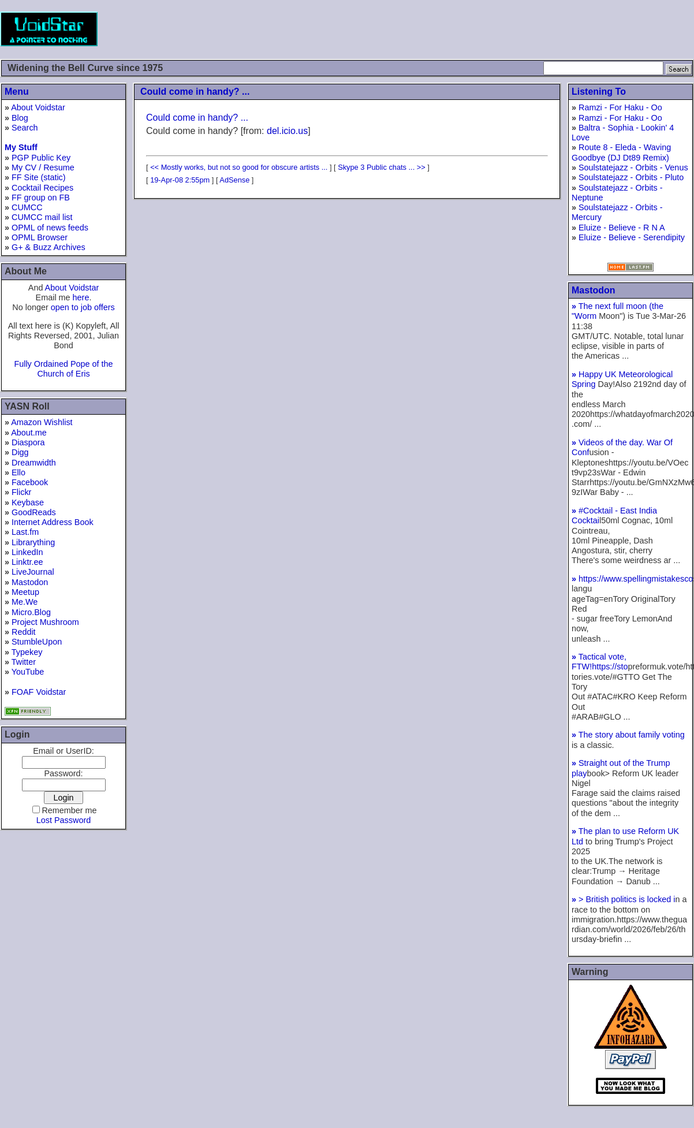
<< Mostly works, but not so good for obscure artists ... (238, 167)
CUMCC (27, 207)
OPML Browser (40, 237)
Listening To (599, 91)
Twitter (24, 662)
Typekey (27, 652)
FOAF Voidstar (39, 692)
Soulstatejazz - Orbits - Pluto (631, 177)
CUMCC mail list (42, 217)
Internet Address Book (53, 522)
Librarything (33, 542)
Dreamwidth (34, 462)
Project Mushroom (45, 622)
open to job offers (83, 307)
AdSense (234, 180)
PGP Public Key (41, 157)
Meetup (25, 592)
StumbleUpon (37, 641)
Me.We (25, 601)
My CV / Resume (43, 167)
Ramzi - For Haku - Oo (620, 107)
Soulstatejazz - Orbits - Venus (633, 167)
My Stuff (21, 147)
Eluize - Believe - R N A (622, 227)
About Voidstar (38, 107)
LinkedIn (27, 552)
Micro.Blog (31, 612)
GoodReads (34, 512)
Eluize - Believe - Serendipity (632, 237)
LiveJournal (33, 571)
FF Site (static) (39, 177)
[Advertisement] (484, 29)
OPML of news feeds (50, 227)
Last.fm (25, 532)
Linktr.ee (27, 562)
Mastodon (30, 582)
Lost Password (63, 820)
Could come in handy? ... (194, 91)
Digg (20, 452)
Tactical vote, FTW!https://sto (600, 661)
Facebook (30, 482)
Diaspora (28, 442)
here (81, 297)
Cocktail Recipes (42, 187)
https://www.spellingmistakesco (632, 578)
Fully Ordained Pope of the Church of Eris (63, 368)
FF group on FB (41, 197)
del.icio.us (287, 131)
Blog (20, 117)
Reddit (24, 631)
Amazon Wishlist (41, 422)
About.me (29, 432)
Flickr (21, 492)
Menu (17, 91)
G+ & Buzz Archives (48, 247)
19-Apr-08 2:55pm (180, 180)
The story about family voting (628, 734)
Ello (18, 472)
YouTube (28, 671)
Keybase (28, 502)
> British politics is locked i (624, 899)
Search (25, 127)
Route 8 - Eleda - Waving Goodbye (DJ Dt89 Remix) (621, 152)
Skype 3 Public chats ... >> (382, 167)
